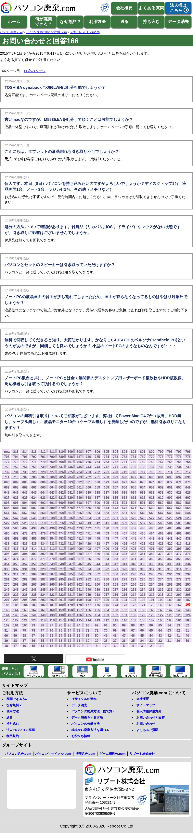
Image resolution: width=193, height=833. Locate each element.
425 (124, 543)
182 (43, 604)
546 (170, 512)
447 (115, 538)
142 (25, 615)
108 (142, 620)
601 (52, 502)
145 (188, 610)
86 (151, 625)
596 (97, 502)
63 (169, 630)
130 (133, 615)
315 (170, 569)
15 (33, 645)
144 (6, 615)
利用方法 (97, 21)
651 (170, 487)
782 (124, 456)
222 (61, 594)
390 (61, 553)
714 (170, 472)
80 (15, 630)
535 (79, 518)
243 (61, 589)
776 (179, 456)
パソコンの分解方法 (85, 723)
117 (61, 620)
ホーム (14, 21)
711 (6, 477)
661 (79, 487)
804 (115, 451)
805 (106, 451)
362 (124, 558)
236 (124, 589)
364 (106, 558)
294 (170, 574)
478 (25, 533)
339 (142, 564)
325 (79, 569)
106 (160, 620)
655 (133, 487)
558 (61, 512)
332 (16, 569)
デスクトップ (58, 672)
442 (160, 538)
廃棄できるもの (17, 699)
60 (6, 635)
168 (170, 604)
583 (25, 507)
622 (52, 497)
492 (88, 528)
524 (179, 518)
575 (97, 507)
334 (188, 564)
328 (52, 569)
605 (16, 502)
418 (188, 543)
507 (142, 523)
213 (142, 594)
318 (142, 569)
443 (151, 538)
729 (34, 472)
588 (170, 502)
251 (179, 584)
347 (70, 564)
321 (115, 569)
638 (97, 492)
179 (70, 604)
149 (151, 610)
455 (43, 538)
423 (142, 543)
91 (106, 625)
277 (133, 579)
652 (160, 487)
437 (16, 543)
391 (52, 553)
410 (70, 548)
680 (97, 482)
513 (88, 523)
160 (52, 610)
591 (142, 502)
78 (33, 630)
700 (106, 477)
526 (160, 518)
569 (151, 507)
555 (88, 512)
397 (188, 548)
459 (6, 538)
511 (106, 523)
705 (61, 477)
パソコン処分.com (18, 753)
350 (43, 564)
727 (52, 472)
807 (88, 451)
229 (188, 589)
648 (6, 492)
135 (88, 615)
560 (43, 512)
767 (70, 461)
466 (133, 533)
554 (97, 512)
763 (106, 461)
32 (69, 640)
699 (115, 477)
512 (97, 523)
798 (170, 451)
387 (88, 553)
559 (52, 512)
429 (88, 543)
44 (151, 635)
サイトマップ (145, 705)
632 (151, 492)
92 (96, 625)
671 (179, 482)
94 (78, 625)
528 (142, 518)
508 (133, 523)
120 (34, 620)
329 (43, 569)
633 (142, 492)
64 (160, 630)
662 (70, 487)
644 (43, 492)
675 (142, 482)
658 (106, 487)
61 (187, 630)
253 (160, 584)
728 (43, 472)
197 (97, 599)
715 (160, 472)
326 (70, 569)
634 (133, 492)
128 (151, 615)
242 (70, 589)
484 (160, 528)
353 (16, 564)
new (7, 451)
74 (69, 630)
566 (179, 507)
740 (124, 466)
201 (61, 599)
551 (124, 512)
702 (88, 477)
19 (187, 640)
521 (16, 523)
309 (34, 574)
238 (106, 589)
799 (160, 451)
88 (133, 625)
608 (179, 497)
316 (160, 569)
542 (16, 518)
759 (142, 461)
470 (97, 533)
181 (52, 604)
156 (88, 610)
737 (151, 466)
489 (115, 528)
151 (133, 610)
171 (142, 604)
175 (106, 604)
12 (60, 645)
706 (52, 477)
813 (34, 451)
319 (133, 569)
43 (160, 635)
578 (70, 507)
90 (115, 625)
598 (79, 502)
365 (97, 558)
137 (70, 615)
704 (70, 477)
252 (170, 584)
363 (115, 558)
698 (124, 477)
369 (61, 558)
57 (33, 635)
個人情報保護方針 (148, 711)
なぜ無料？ (70, 21)
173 (124, 604)
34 (51, 640)
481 (188, 528)
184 (25, 604)
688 (25, 482)
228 (6, 594)
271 (188, 579)
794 (16, 456)
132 (115, 615)
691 (188, 477)
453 (61, 538)
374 (16, 558)
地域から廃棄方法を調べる (90, 730)
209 (179, 594)
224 (43, 594)
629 (179, 492)
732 (6, 472)
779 (151, 456)
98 (42, 625)
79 (24, 630)
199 (79, 599)
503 (179, 523)
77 (42, 630)
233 (151, 589)
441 (170, 538)
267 (34, 584)
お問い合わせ (145, 723)
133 (106, 615)
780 (142, 456)
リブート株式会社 (142, 753)
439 (188, 538)
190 (160, 599)
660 (88, 487)
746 (70, 466)
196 (106, 599)
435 (34, 543)
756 (170, 461)
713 (179, 472)
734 (179, 466)
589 (160, 502)
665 (43, 487)
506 (151, 523)
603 (34, 502)
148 (160, 610)
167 (179, 604)
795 (6, 456)
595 (106, 502)
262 (79, 584)
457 (25, 538)
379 (160, 553)
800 (151, 451)
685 (52, 482)
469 (106, 533)
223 (52, 594)
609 (170, 497)
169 (160, 604)
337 (160, 564)
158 (70, 610)
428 (97, 543)
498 (34, 528)
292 (188, 574)
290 (16, 579)
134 (97, 615)
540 (34, 518)
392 (43, 553)
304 (79, 574)
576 (88, 507)
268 (25, 584)
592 (133, 502)
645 (34, 492)
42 (169, 635)
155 (97, 610)
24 (142, 640)
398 (179, 548)
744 (88, 466)
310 (25, 574)
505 (160, 523)
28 (106, 640)
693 (170, 477)
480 (6, 533)
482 (179, 528)
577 (79, 507)
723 (88, 472)
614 (124, 497)
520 (25, 523)
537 (61, 518)
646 (25, 492)
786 (88, 456)
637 (106, 492)
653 (151, 487)
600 (61, 502)
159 (61, 610)
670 (188, 482)
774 (6, 461)
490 (106, 528)
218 (97, 594)
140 (43, 615)
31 (78, 640)
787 (79, 456)
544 (188, 512)
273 (170, 579)
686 (43, 482)
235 (133, 589)
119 (43, 620)
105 (170, 620)
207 (6, 599)
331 (25, 569)
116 (70, 620)
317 (151, 569)
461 (179, 533)
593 (124, 502)
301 (106, 574)
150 (142, 610)
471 (88, 533)
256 (133, 584)
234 (142, 589)
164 (16, 610)
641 (70, 492)
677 (124, 482)
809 (70, 451)
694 (160, 477)
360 (142, 558)
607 (188, 497)
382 (133, 553)
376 (188, 553)
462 (170, 533)
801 (142, 451)
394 (25, 553)
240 (88, 589)
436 (25, 543)
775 (188, 456)
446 (124, 538)
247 (25, 589)
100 (25, 625)
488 (124, 528)
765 (88, 461)
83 (178, 625)
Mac (82, 672)
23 (151, 640)
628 (188, 492)
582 (34, 507)
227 (16, 594)
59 (15, 635)
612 (142, 497)
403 (133, 548)
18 (6, 645)
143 (16, 615)
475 (52, 533)
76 (51, 630)
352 (25, 564)
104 (179, 620)
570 (142, 507)
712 (188, 472)
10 (78, 645)
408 (88, 548)
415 (25, 548)
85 (160, 625)
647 (16, 492)
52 (78, 635)
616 (106, 497)
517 (52, 523)
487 (133, 528)
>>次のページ (34, 71)
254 (151, 584)
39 (6, 640)
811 (52, 451)
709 (25, 477)
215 (124, 594)
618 (88, 497)
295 (160, 574)
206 (16, 599)
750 (34, 466)
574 (106, 507)
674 (151, 482)
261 (88, 584)
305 (70, 574)
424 (133, 543)
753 (6, 466)
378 (170, 553)
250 (188, 584)
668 (16, 487)
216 (115, 594)
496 (52, 528)
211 (160, 594)
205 (25, 599)
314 (179, 569)
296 (151, 574)
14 (42, 645)
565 (188, 507)
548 (151, 512)
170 (151, 604)
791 (43, 456)
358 (160, 558)
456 (34, 538)
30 (87, 640)
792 (34, 456)
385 (106, 553)
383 (124, 553)
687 (34, 482)
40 (187, 635)
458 (16, 538)
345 (88, 564)
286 (52, 579)
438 (6, 543)
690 (6, 482)
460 (188, 533)
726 (61, 472)
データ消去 (178, 21)
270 (6, 584)
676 (133, 482)
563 (16, 512)
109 (133, 620)
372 (34, 558)
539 (43, 518)
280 (106, 579)
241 (79, 589)
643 (52, 492)
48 (115, 635)
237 (115, 589)
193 (133, 599)
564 (6, 512)
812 (43, 451)
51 (87, 635)
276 (142, 579)
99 (33, 625)
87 (142, 625)
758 (151, 461)
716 (151, 472)
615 (115, 497)
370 (52, 558)
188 (179, 599)
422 (151, 543)
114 (88, 620)
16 (24, 645)
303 (88, 574)
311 (16, 574)
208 (188, 594)
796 (188, 451)
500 (16, 528)
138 (61, 615)
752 (16, 466)
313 (188, 569)
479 (16, 533)
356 (179, 558)
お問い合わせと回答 (150, 717)
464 (151, 533)
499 (25, 528)
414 (34, 548)
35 (42, 640)
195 (115, 599)
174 (115, 604)
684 (61, 482)
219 (88, 594)
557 (70, 512)
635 (124, 492)
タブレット (131, 671)
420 (170, 543)
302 (97, 574)
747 (61, 466)
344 (97, 564)
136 (79, 615)
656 (124, 487)
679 (106, 482)
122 (16, 620)
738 (142, 466)
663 (61, 487)
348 (61, 564)
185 (16, 604)
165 (6, 610)
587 (179, 502)
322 (106, 569)
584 (16, 507)
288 (34, 579)
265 (52, 584)
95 (69, 625)
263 (70, 584)
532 (106, 518)
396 (6, 553)
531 (115, 518)
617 (97, 497)
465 (142, 533)
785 (97, 456)
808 (79, 451)
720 (115, 472)
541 (25, 518)
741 (115, 466)
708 (34, 477)
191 (151, 599)
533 (97, 518)
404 (124, 548)
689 (16, 482)
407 (97, 548)
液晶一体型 (156, 671)
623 (43, 497)
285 (61, 579)
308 (43, 574)
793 (25, 456)
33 (60, 640)
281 (97, 579)
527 (151, 518)
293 (179, 574)
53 (69, 635)
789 (61, 456)
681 (88, 482)
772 (25, 461)
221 (70, 594)
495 (61, 528)
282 (88, 579)
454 (52, 538)
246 (34, 589)
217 (106, 594)
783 (115, 456)
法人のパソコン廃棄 (20, 730)
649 (188, 487)
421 (160, 543)
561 (34, 512)
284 (70, 579)
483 (170, 528)
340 (133, 564)
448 (106, 538)
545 (179, 512)
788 (70, 456)
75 (60, 630)
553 (106, 512)
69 (115, 630)
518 (43, 523)
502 (188, 523)
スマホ (107, 671)
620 (70, 497)
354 (6, 564)
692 (179, 477)
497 (43, 528)
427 (106, 543)
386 (97, 553)
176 (97, 604)
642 (61, 492)
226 (25, 594)
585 (6, 507)
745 (79, 466)
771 (34, 461)
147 (170, 610)
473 (70, 533)
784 (106, 456)
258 (115, 584)
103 (188, 620)
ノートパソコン (33, 671)
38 (15, 640)
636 (115, 492)
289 (25, 579)
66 (142, 630)
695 (151, 477)
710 (16, 477)
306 (61, 574)
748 (52, 466)
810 (61, 451)
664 (52, 487)
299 (124, 574)
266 (43, 584)
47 (124, 635)
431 (70, 543)
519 (34, 523)
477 (34, 533)
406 (106, 548)
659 (97, 487)
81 (6, 630)
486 (142, 528)
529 (133, 518)
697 (133, 477)
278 (124, 579)
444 (142, 538)
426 (115, 543)
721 (106, 472)
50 (96, 635)
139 (52, 615)
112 (106, 620)
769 (52, 461)
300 (115, 574)
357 (170, 558)
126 (170, 615)
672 (170, 482)
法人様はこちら (178, 8)
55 (51, 635)
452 (70, 538)
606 (6, 502)
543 (6, 518)
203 (43, 599)
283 (79, 579)
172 (133, 604)
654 (142, 487)
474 (61, 533)
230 (179, 589)
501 (6, 528)
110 (124, 620)
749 (43, 466)
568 (160, 507)
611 (151, 497)
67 (133, 630)
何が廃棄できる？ (43, 21)
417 (6, 548)
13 (51, 645)
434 (43, 543)
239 (97, 589)
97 (51, 625)
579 (61, 507)
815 (16, 451)
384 (115, 553)
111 (115, 620)
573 (115, 507)
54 (60, 635)
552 (115, 512)
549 (142, 512)
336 (170, 564)
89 (124, 625)
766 (79, 461)
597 (88, 502)
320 (124, 569)
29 (96, 640)
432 (61, 543)
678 (115, 482)
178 (79, 604)
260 (97, 584)
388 (79, 553)
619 (79, 497)
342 (115, 564)
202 (52, 599)
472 (79, 533)
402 (142, 548)
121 (25, 620)
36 (33, 640)
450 (88, 538)
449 (97, 538)
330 (34, 569)
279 (115, 579)
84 (169, 625)
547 (160, 512)
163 (25, 610)
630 (170, 492)
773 (16, 461)
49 (106, 635)
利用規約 (12, 736)
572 (124, 507)
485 (151, 528)
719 (124, 472)
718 (133, 472)
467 (124, 533)
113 (97, 620)
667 (25, 487)
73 (78, 630)
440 (179, 538)
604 (25, 502)
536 (70, 518)
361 (133, 558)
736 (160, 466)
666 (34, 487)
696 (142, 477)
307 (52, 574)
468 (115, 533)
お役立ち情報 (80, 736)
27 (115, 640)
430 (79, 543)
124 (188, 615)
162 (34, 610)
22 (160, 640)
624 (34, 497)
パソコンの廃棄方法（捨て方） (93, 711)
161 (43, 610)
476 (43, 533)
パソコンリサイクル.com (53, 753)
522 (6, 523)
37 (24, 640)
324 (88, 569)
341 (124, 564)
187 (188, 599)
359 (151, 558)
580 (52, 507)
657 (115, 487)
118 (52, 620)
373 (25, 558)
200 (70, 599)
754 (188, 461)
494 (70, 528)
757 (160, 461)
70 (106, 630)
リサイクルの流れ (83, 699)
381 (142, 553)
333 (6, 569)
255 (142, 584)
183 (34, 604)
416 (16, 548)
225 (34, 594)
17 (15, 645)
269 (16, 584)
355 (188, 558)
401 (151, 548)
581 (43, 507)
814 (25, 451)
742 (106, 466)
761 (124, 461)
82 (187, 625)
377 (179, 553)
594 (115, 502)
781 (133, 456)
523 (188, 518)
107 (151, 620)
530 (124, 518)
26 (124, 640)
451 (79, 538)
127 (160, 615)
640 (79, 492)
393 (34, 553)
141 (34, 615)
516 (61, 523)
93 (87, 625)
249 (6, 589)
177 (88, 604)
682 (79, 482)
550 (133, 512)
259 (106, 584)
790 (52, 456)
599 (70, 502)
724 (79, 472)
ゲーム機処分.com (112, 753)
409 (79, 548)
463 (160, 533)
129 (142, 615)
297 (142, 574)
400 (160, 548)
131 (124, 615)
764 (97, 461)
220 (79, 594)
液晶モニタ (180, 671)
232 (160, 589)
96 (60, 625)
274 (160, 579)
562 (25, 512)
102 (6, 625)
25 (133, 640)
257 (124, 584)
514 (79, 523)
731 (16, 472)
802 (133, 451)
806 (97, 451)
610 (160, 497)
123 (6, 620)
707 (43, 477)
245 (43, 589)
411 (61, 548)
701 (97, 477)
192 (142, 599)
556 (79, 512)
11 (69, 645)
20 (178, 640)
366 (88, 558)
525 (170, 518)
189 (170, 599)
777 (170, 456)
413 (43, 548)
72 (87, 630)
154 (106, 610)
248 (16, 589)
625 (25, 497)
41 (178, 635)
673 (160, 482)
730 (25, 472)
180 (61, 604)
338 (151, 564)
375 (6, 558)
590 (151, 502)
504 (170, 523)
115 (79, 620)
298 (133, 574)
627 (6, 497)
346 (79, 564)
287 (43, 579)
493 (79, 528)
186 (6, 604)
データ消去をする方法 (87, 717)
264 (61, 584)
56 (42, 635)
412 (52, 548)
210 (170, 594)
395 (16, 553)
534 (88, 518)
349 (52, 564)
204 (34, 599)
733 (188, 466)
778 (160, 456)
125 (179, 615)
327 (61, 569)
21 (169, 640)
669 (6, 487)
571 (133, 507)
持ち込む (151, 21)
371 (43, 558)
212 (151, 594)
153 (115, 610)
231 (170, 589)
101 (16, 625)
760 (133, 461)
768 (61, 461)
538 (52, 518)
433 (52, 543)
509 (124, 523)
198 (88, 599)
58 (24, 635)
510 (115, 523)
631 (160, 492)
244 (52, 589)
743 (97, 466)
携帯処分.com (85, 753)
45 (142, 635)
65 (151, 630)
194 (124, 599)
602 (43, 502)
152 (124, 610)
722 (97, 472)
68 (124, 630)
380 (151, 553)
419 (179, 543)
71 (96, 630)
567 (170, 507)
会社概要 (124, 8)
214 (133, 594)
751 (25, 466)
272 (179, 579)
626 (16, 497)
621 (61, 497)
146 (179, 610)
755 (179, 461)
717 (142, 472)
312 (6, 574)
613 (133, 497)
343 (106, 564)
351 (34, 564)
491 (97, 528)
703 (79, 477)
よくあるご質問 (147, 730)
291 (6, 579)
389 (70, 553)
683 (70, 482)
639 (88, 492)
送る (124, 21)
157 (79, 610)
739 (133, 466)
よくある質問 (151, 8)
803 (124, 451)
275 (151, 579)
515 (70, 523)
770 (43, 461)
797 (179, 451)
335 (179, 564)
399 (170, 548)
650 (179, 487)
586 (188, 502)
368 (70, 558)
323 (97, 569)
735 (170, 466)
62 (178, 630)
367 (79, 558)
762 (115, 461)
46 (133, 635)
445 (133, 538)
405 (115, 548)
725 (70, 472)
